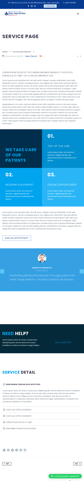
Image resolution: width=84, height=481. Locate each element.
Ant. (6, 463)
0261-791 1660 (70, 3)
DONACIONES (50, 6)
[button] (65, 476)
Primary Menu (78, 13)
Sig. (78, 463)
